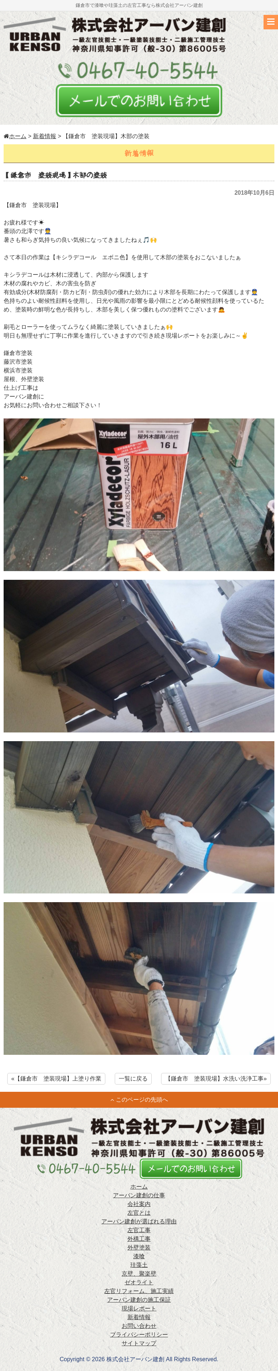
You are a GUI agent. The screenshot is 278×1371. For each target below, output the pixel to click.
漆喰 (139, 1256)
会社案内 (139, 1204)
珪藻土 (139, 1265)
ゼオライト (139, 1282)
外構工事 (139, 1239)
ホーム (15, 136)
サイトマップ (139, 1343)
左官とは (139, 1213)
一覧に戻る (133, 1078)
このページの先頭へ (139, 1100)
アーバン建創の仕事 (139, 1195)
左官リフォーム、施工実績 (139, 1291)
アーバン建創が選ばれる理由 (139, 1221)
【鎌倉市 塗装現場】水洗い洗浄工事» (216, 1078)
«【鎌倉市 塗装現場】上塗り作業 (56, 1078)
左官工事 (139, 1230)
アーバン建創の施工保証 (139, 1300)
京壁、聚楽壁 (139, 1274)
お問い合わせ (139, 1326)
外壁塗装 (139, 1247)
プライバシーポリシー (139, 1334)
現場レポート (139, 1308)
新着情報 (44, 136)
